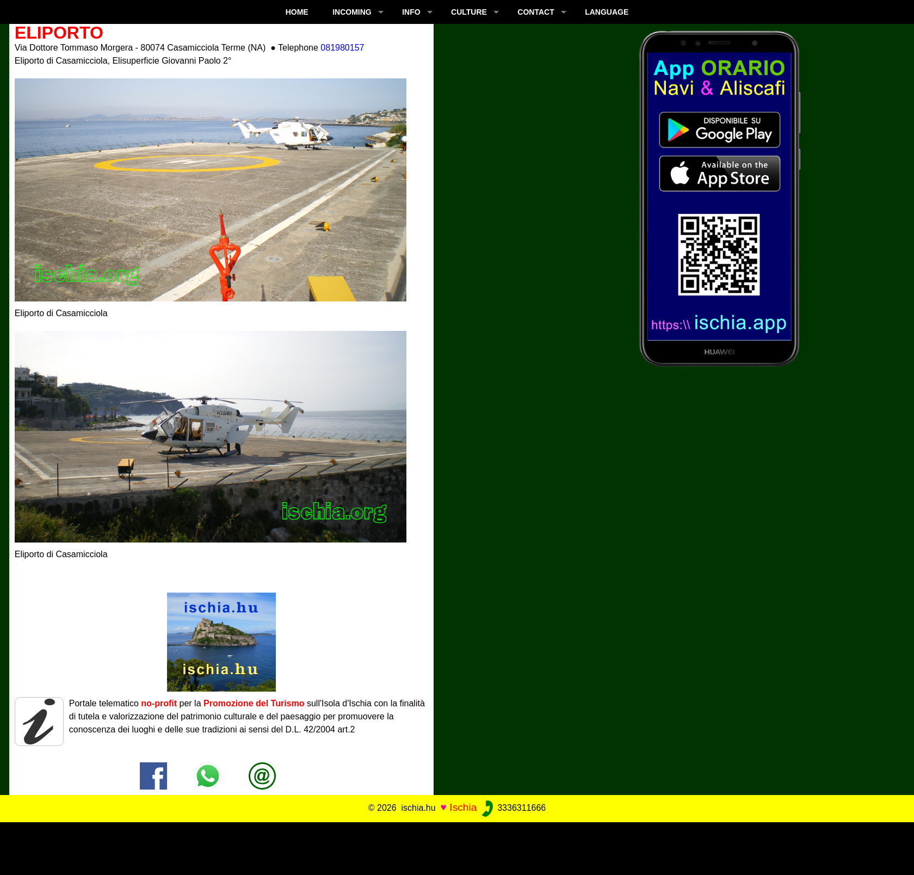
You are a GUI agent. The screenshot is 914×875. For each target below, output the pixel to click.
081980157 (342, 47)
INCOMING (352, 12)
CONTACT (535, 12)
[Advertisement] (457, 846)
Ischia (463, 807)
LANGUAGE (606, 12)
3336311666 (513, 807)
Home (297, 12)
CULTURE (469, 12)
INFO (411, 12)
